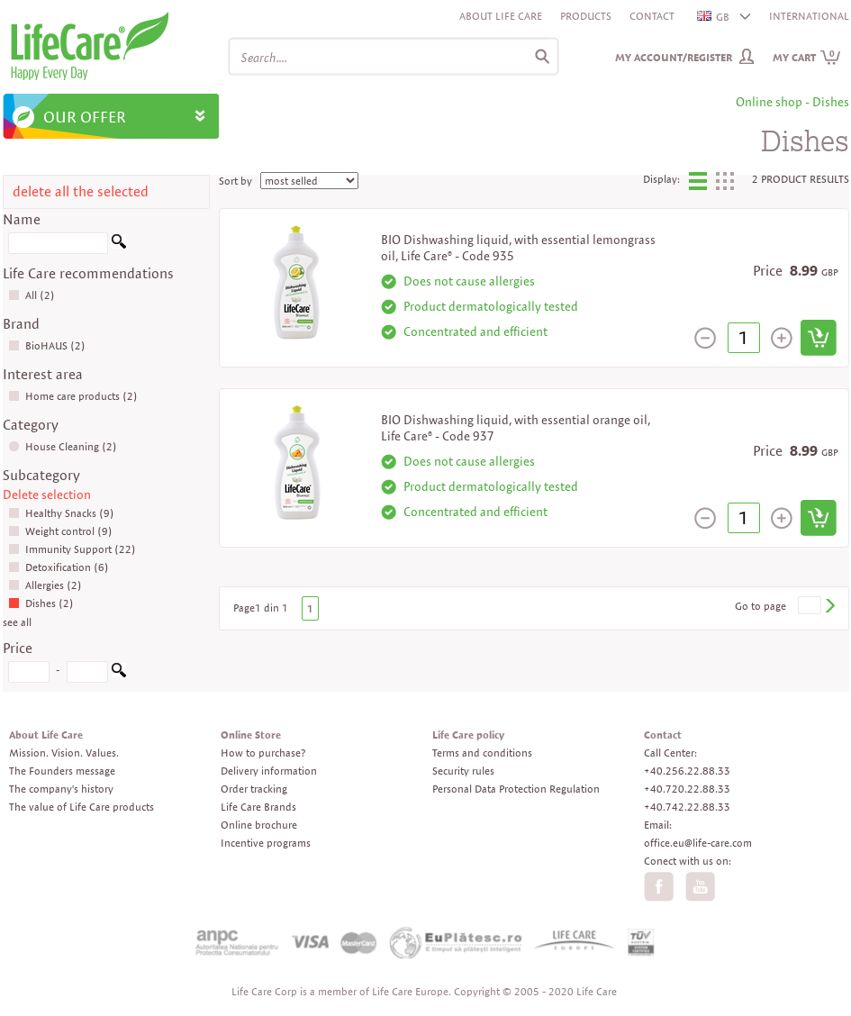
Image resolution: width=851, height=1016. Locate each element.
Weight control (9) (60, 531)
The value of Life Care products (81, 806)
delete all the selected (81, 191)
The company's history (61, 788)
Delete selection (47, 494)
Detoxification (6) (58, 567)
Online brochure (259, 824)
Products (585, 16)
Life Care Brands (258, 806)
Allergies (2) (45, 585)
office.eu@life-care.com (698, 842)
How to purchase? (263, 752)
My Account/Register (673, 57)
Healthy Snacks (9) (61, 513)
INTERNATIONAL (809, 16)
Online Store (251, 734)
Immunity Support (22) (72, 549)
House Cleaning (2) (62, 446)
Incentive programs (266, 842)
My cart (807, 57)
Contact (651, 16)
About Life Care (500, 16)
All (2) (31, 295)
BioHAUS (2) (47, 345)
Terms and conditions (482, 752)
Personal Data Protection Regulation (516, 788)
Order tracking (254, 788)
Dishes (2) (41, 603)
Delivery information (269, 770)
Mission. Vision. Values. (64, 752)
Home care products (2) (73, 396)
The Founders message (62, 770)
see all (17, 622)
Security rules (463, 770)
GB (714, 16)
